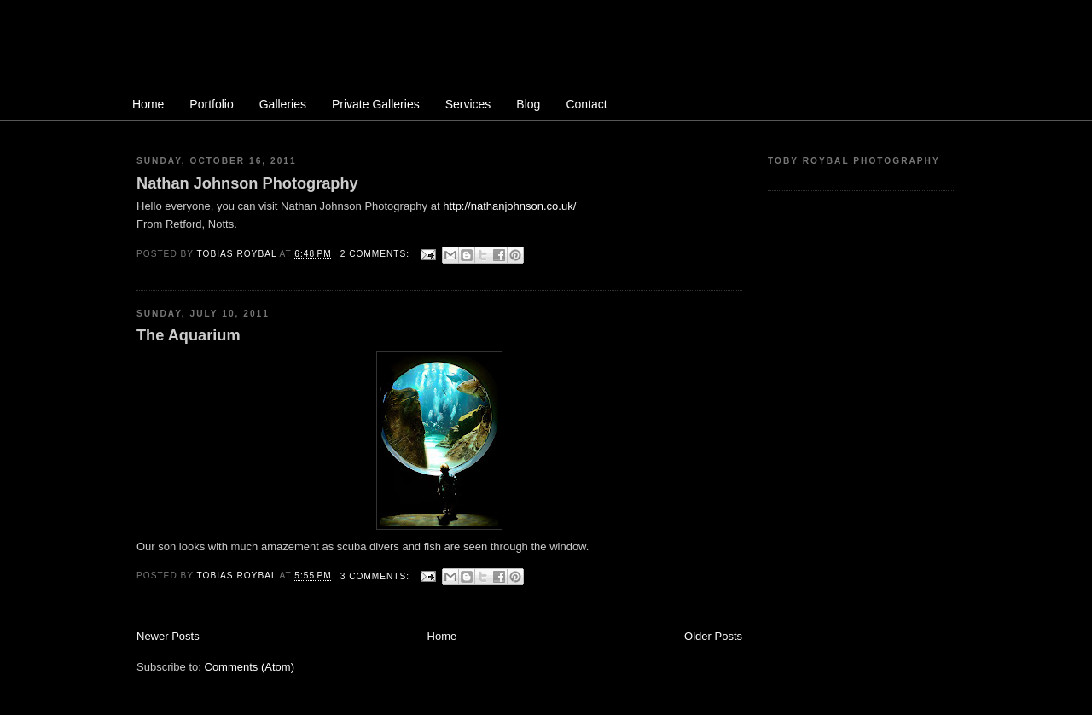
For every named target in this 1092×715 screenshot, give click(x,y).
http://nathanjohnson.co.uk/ (509, 206)
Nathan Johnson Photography (247, 183)
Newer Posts (168, 636)
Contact (586, 104)
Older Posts (713, 636)
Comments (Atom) (249, 666)
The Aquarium (188, 335)
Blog (528, 104)
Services (468, 104)
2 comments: (376, 254)
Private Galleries (376, 104)
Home (148, 104)
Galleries (282, 104)
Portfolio (211, 104)
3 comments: (376, 576)
